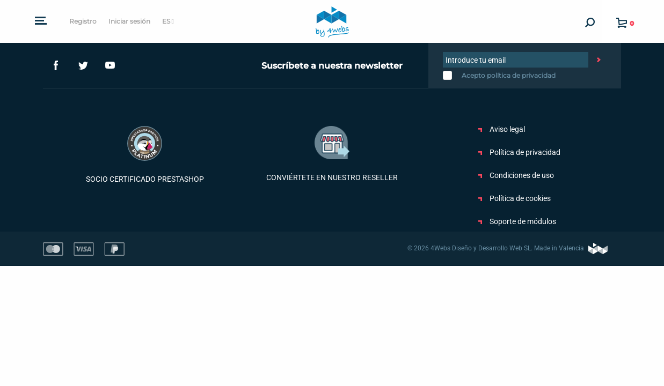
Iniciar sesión (129, 21)
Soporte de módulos (517, 221)
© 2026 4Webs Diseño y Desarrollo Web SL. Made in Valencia (507, 248)
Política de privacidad (519, 152)
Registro (83, 21)
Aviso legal (501, 129)
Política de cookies (514, 198)
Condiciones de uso (516, 175)
